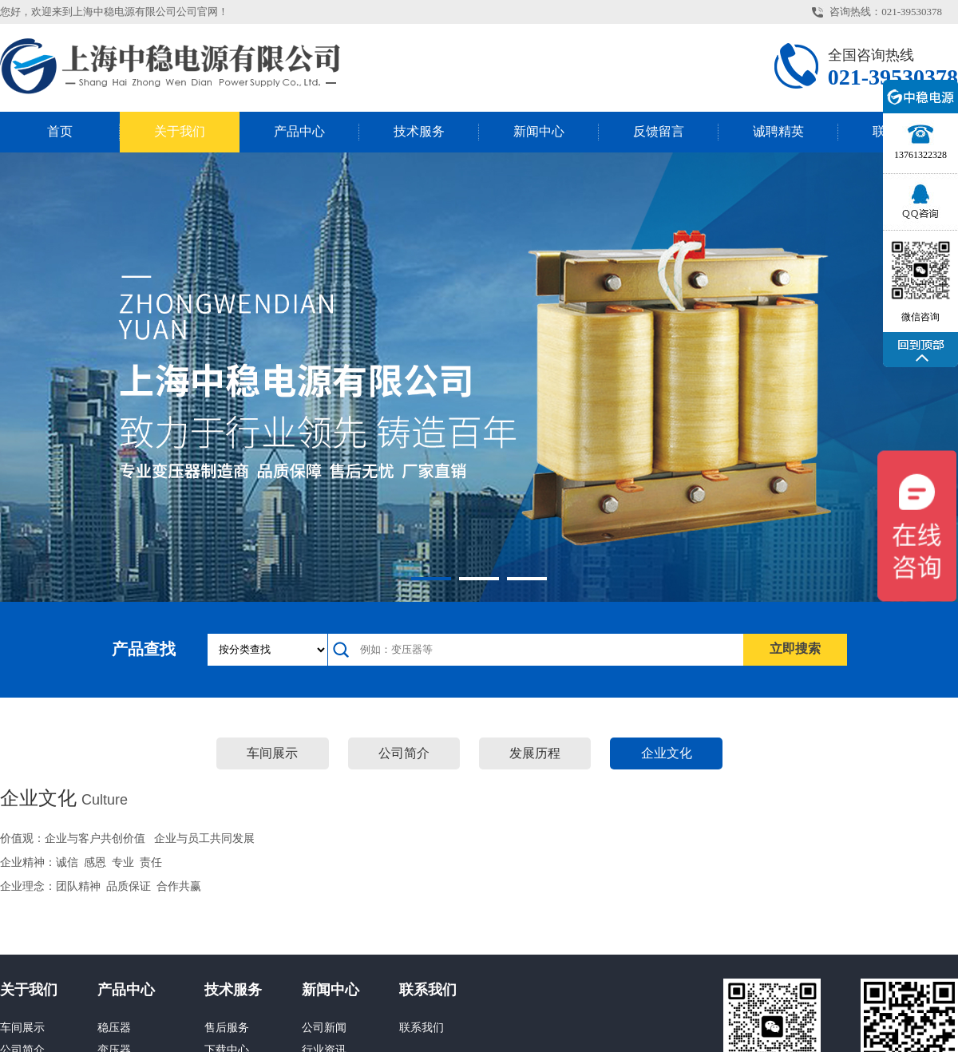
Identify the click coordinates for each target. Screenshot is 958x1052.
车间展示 (272, 753)
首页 (60, 131)
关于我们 (179, 131)
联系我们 (428, 990)
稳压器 (114, 1028)
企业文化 (666, 753)
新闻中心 (538, 131)
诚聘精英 (778, 131)
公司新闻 (324, 1028)
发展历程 (534, 753)
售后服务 (226, 1028)
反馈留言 (658, 131)
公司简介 (404, 753)
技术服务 (419, 131)
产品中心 (299, 131)
